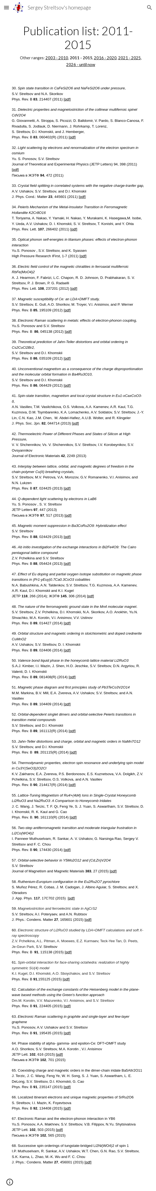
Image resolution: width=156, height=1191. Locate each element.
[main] (78, 46)
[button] (6, 7)
